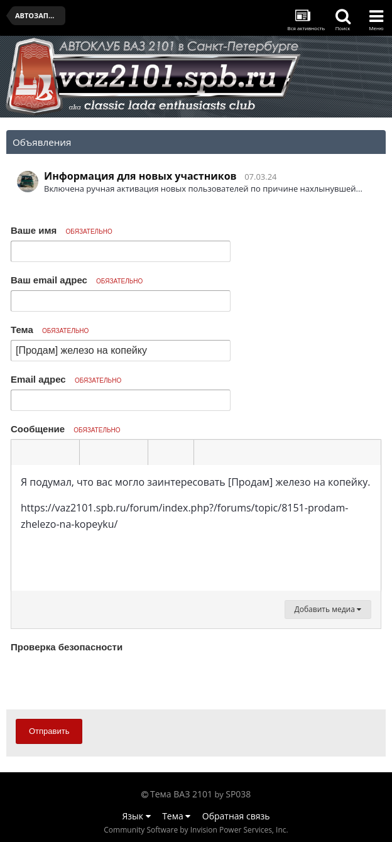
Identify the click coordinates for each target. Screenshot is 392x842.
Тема (50, 329)
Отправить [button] (49, 731)
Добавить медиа (328, 609)
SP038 (238, 794)
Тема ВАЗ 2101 (181, 794)
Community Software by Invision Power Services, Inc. (196, 829)
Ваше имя (61, 230)
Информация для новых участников (140, 176)
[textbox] (196, 528)
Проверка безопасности (66, 647)
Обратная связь (236, 816)
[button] (22, 452)
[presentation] (106, 680)
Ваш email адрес (77, 280)
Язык (136, 816)
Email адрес (66, 379)
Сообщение (66, 429)
